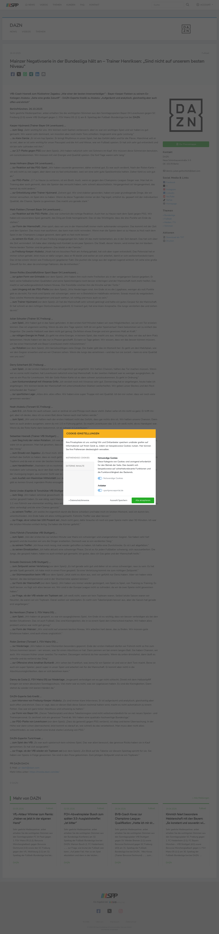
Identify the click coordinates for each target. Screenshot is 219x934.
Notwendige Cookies (77, 458)
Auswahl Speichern (118, 500)
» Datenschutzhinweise (79, 500)
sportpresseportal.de (113, 490)
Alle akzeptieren (143, 500)
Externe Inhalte (75, 466)
